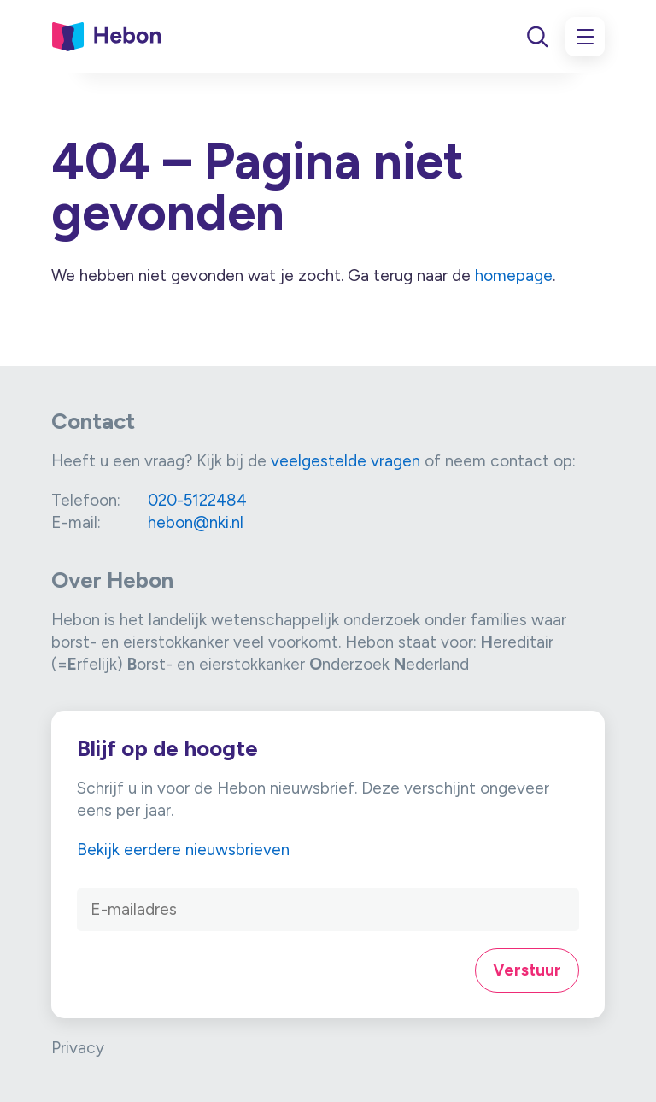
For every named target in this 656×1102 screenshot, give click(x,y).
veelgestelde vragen (345, 461)
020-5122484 (197, 500)
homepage (514, 275)
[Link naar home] (106, 36)
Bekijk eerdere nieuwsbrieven (183, 849)
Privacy (77, 1048)
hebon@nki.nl (195, 522)
